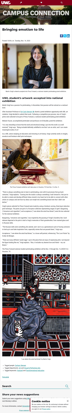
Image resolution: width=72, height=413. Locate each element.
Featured (20, 371)
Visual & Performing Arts (32, 368)
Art (22, 112)
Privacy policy (46, 409)
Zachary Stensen (20, 365)
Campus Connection (36, 13)
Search (35, 386)
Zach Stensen (27, 112)
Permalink (5, 377)
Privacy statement (24, 410)
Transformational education (35, 371)
